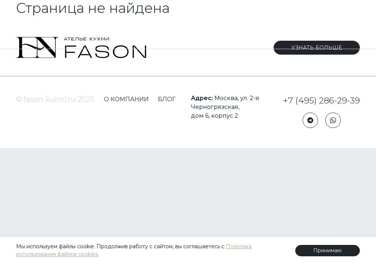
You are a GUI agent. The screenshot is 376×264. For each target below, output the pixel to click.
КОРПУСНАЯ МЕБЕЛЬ (68, 28)
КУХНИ (29, 28)
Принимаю (327, 250)
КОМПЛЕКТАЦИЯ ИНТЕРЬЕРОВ (127, 28)
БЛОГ (342, 28)
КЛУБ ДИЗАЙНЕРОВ (296, 28)
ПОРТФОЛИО (241, 28)
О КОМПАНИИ (126, 99)
